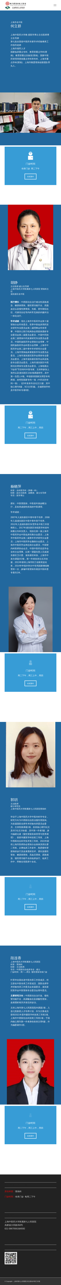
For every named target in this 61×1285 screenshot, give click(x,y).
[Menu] (55, 5)
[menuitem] (55, 5)
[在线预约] (30, 176)
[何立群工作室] (25, 5)
